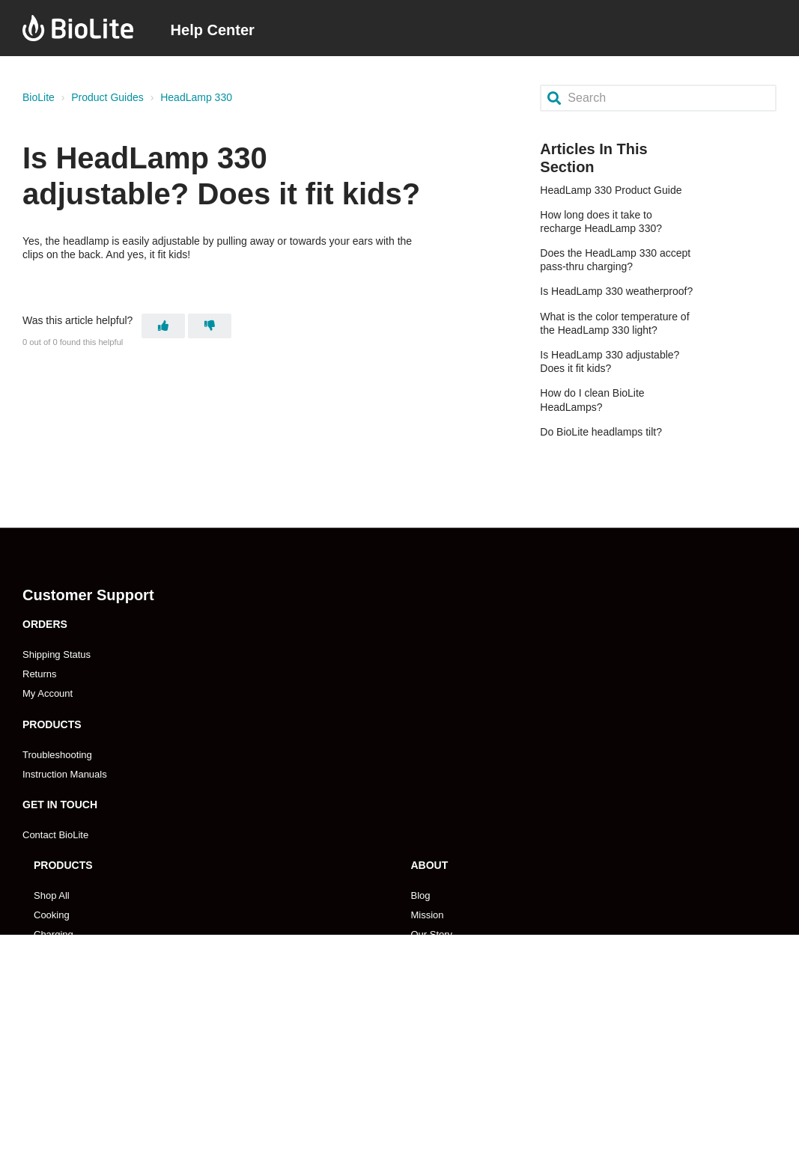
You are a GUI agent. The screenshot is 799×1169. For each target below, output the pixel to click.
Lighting (51, 953)
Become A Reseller (75, 1072)
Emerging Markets (73, 1092)
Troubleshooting (57, 754)
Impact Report (442, 992)
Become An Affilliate (454, 1072)
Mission (427, 915)
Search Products (70, 992)
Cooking (52, 915)
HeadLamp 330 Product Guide (610, 190)
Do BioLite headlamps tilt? (601, 432)
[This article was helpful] (163, 326)
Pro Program (439, 1092)
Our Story (432, 934)
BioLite (38, 97)
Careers (428, 953)
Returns (39, 674)
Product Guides (107, 97)
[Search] (658, 98)
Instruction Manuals (64, 774)
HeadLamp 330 (196, 97)
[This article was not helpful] (209, 326)
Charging (53, 934)
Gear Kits (54, 973)
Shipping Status (56, 654)
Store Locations (67, 1111)
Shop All (52, 895)
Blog (421, 895)
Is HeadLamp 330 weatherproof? (616, 291)
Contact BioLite (55, 834)
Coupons (430, 1012)
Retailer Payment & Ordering (96, 1131)
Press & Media (443, 973)
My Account (47, 693)
